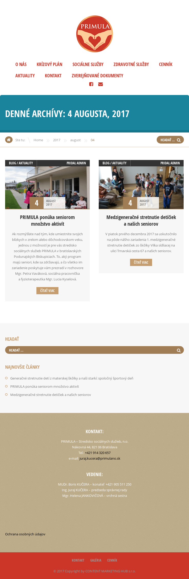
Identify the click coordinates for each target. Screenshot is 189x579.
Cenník (165, 64)
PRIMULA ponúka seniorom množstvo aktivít (47, 220)
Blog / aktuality (21, 163)
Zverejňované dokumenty (97, 75)
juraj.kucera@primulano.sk (99, 458)
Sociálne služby (88, 64)
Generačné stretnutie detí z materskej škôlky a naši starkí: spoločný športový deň (71, 378)
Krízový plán (49, 64)
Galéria (95, 560)
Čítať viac (47, 290)
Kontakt (53, 75)
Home (38, 140)
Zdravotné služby (131, 64)
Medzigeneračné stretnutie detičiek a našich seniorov (141, 220)
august (75, 140)
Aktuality (25, 75)
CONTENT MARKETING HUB (106, 571)
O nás (20, 64)
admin (81, 163)
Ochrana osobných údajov (25, 534)
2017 (56, 140)
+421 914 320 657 (98, 452)
